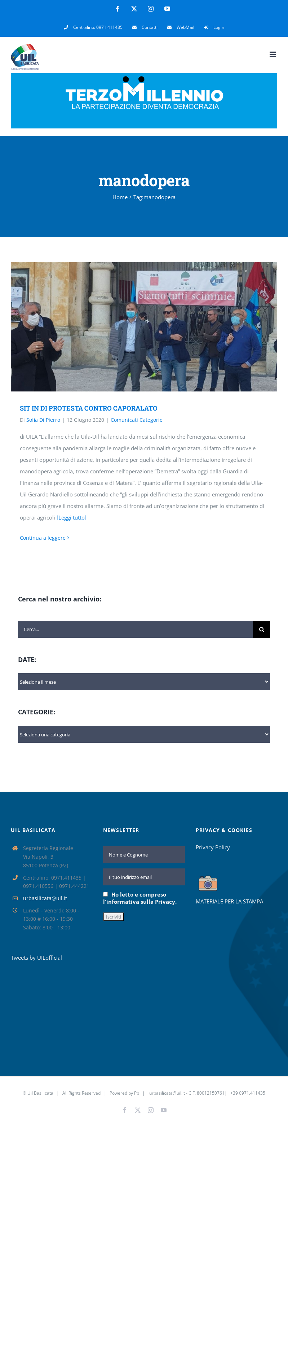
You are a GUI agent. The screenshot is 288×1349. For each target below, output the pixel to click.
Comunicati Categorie (137, 419)
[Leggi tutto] (72, 517)
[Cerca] (261, 629)
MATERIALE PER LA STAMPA (229, 901)
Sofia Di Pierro (43, 419)
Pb (136, 1093)
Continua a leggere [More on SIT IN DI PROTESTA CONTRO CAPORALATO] (43, 537)
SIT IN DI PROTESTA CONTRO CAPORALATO (89, 408)
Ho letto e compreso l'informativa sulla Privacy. (140, 898)
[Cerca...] (135, 629)
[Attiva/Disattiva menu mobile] (273, 54)
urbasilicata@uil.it (45, 898)
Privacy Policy (213, 847)
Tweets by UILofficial (36, 957)
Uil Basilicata (40, 1093)
